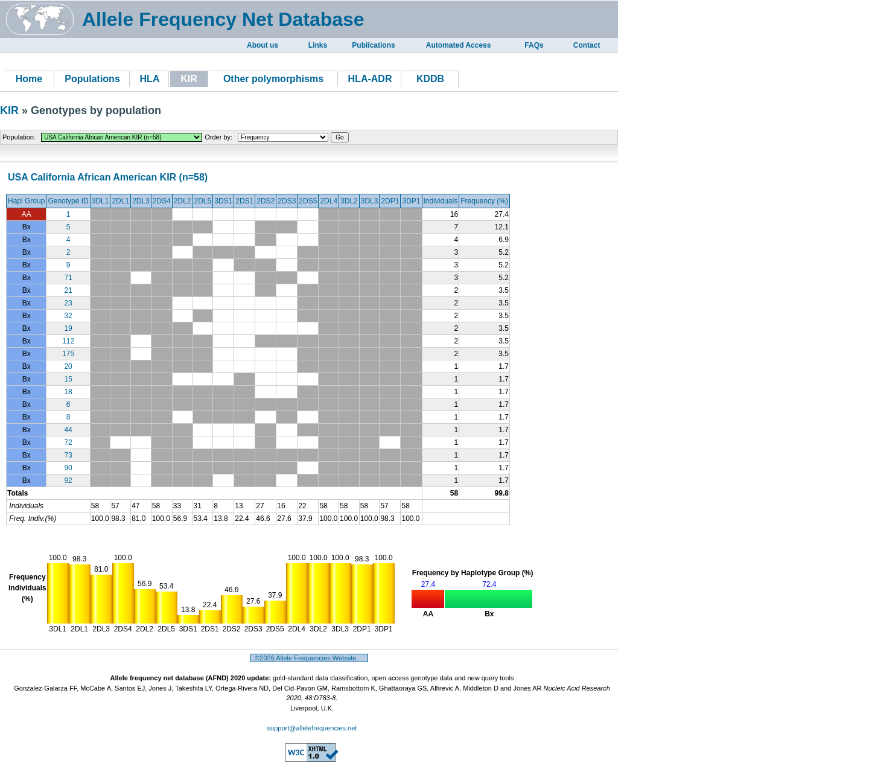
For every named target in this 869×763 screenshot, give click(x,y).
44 (68, 430)
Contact (586, 45)
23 (68, 303)
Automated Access (458, 45)
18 (68, 392)
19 (68, 328)
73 (68, 455)
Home (29, 79)
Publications (373, 45)
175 (68, 354)
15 (68, 379)
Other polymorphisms (273, 79)
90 (68, 468)
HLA (150, 79)
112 (68, 341)
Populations (92, 79)
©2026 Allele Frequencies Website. (309, 658)
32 (68, 315)
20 (68, 366)
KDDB (430, 79)
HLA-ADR (370, 79)
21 (68, 290)
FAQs (533, 45)
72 (68, 442)
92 (68, 480)
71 (68, 277)
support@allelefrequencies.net (312, 728)
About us (262, 45)
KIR (11, 110)
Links (317, 45)
